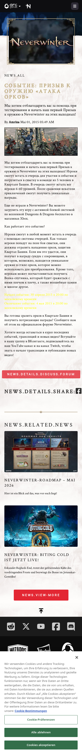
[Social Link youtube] (41, 626)
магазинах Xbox (16, 218)
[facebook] (79, 391)
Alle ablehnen (41, 734)
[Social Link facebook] (56, 626)
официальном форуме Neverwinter (46, 324)
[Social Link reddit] (11, 626)
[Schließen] (77, 659)
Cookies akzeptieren (41, 746)
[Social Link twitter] (26, 626)
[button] (12, 6)
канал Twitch (50, 345)
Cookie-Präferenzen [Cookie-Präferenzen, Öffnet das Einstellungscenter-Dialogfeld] (41, 721)
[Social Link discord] (71, 626)
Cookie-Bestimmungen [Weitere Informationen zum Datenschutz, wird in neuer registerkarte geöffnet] (31, 712)
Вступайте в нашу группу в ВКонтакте (40, 338)
